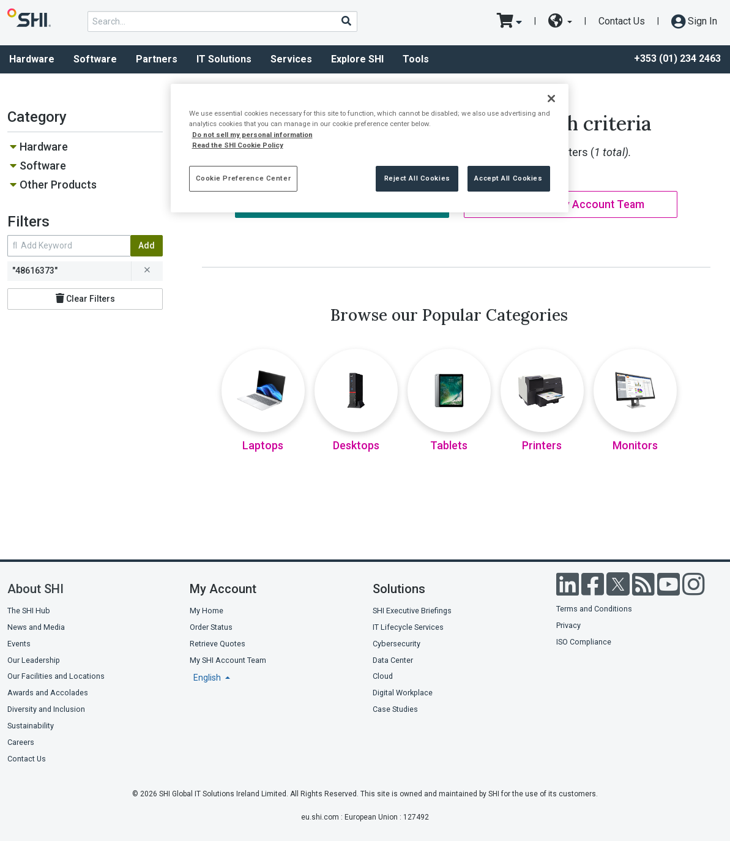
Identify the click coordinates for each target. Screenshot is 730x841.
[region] (369, 148)
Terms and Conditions (594, 608)
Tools (416, 59)
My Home (206, 610)
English (208, 677)
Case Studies (395, 709)
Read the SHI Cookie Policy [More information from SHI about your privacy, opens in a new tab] (237, 145)
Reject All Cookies (417, 178)
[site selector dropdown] (560, 21)
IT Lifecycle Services (408, 627)
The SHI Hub (28, 610)
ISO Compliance (583, 641)
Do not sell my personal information (252, 134)
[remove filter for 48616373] (147, 271)
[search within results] (68, 245)
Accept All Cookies (508, 178)
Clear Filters (85, 298)
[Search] (345, 20)
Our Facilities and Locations (56, 676)
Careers (20, 742)
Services (291, 59)
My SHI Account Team (228, 660)
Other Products (58, 184)
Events (19, 643)
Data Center (393, 660)
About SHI (35, 588)
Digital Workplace (403, 692)
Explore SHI (357, 59)
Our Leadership (33, 660)
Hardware (44, 146)
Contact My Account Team (570, 204)
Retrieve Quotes (217, 643)
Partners (156, 59)
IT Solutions (223, 59)
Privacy (568, 625)
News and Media (36, 627)
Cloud (383, 676)
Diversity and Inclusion (46, 709)
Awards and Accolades (47, 692)
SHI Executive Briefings (412, 610)
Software (95, 59)
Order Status (211, 627)
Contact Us (621, 21)
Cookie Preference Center (243, 178)
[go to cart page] (509, 21)
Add (146, 245)
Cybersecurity (396, 643)
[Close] (551, 98)
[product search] (222, 21)
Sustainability (30, 725)
